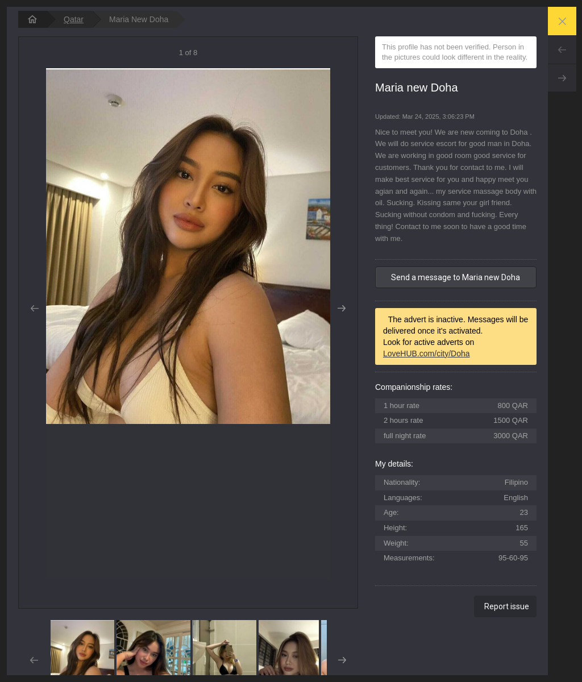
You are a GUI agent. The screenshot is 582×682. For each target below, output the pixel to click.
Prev (562, 49)
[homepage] (32, 19)
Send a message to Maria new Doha (455, 277)
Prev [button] (34, 308)
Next (562, 78)
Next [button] (341, 308)
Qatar (74, 19)
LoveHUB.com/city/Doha (426, 353)
